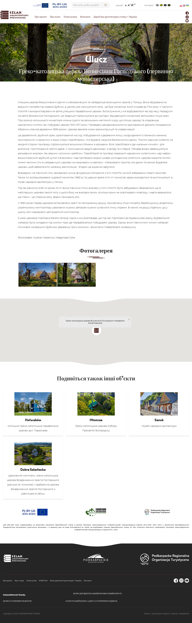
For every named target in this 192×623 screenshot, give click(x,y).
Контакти (85, 16)
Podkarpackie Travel (14, 595)
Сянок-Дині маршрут (117, 87)
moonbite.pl (184, 613)
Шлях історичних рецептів (17, 601)
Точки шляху (70, 16)
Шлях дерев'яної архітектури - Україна (65, 580)
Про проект (41, 16)
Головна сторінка (70, 87)
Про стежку (19, 580)
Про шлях (55, 16)
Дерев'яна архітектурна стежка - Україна (115, 16)
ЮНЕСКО (43, 580)
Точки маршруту (93, 87)
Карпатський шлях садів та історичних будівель (91, 601)
